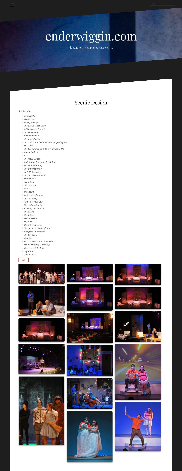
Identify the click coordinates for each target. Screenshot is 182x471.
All (23, 260)
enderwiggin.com (91, 35)
